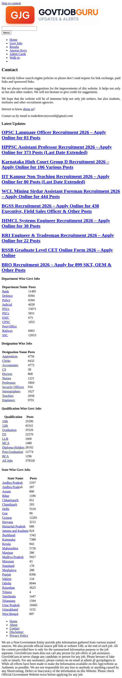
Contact (15, 628)
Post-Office (9, 326)
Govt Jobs (16, 43)
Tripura (7, 592)
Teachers (8, 395)
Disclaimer (16, 632)
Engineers (8, 400)
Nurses (6, 378)
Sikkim (6, 579)
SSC (5, 335)
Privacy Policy (19, 635)
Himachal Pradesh (13, 526)
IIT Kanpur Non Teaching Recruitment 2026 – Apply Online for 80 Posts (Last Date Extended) (56, 179)
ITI (4, 434)
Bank (5, 291)
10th (5, 421)
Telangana (8, 600)
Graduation (9, 430)
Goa (5, 513)
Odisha (6, 583)
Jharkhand (8, 535)
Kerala (6, 544)
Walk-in (15, 57)
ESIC (5, 317)
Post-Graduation (12, 452)
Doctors (7, 374)
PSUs (5, 309)
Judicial (7, 304)
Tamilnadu (9, 596)
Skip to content (11, 3)
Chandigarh (9, 504)
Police (6, 300)
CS (4, 369)
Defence (7, 295)
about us (28, 109)
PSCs (5, 313)
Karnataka (8, 539)
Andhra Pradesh (12, 482)
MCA (5, 443)
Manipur (7, 552)
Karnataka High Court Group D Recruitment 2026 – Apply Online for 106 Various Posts (55, 164)
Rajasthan (8, 587)
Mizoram (8, 561)
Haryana (7, 522)
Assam (6, 491)
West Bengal (10, 614)
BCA (5, 456)
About (14, 625)
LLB (5, 438)
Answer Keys (18, 50)
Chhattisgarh (10, 500)
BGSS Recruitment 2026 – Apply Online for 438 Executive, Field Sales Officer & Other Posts (50, 208)
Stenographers (11, 391)
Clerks (6, 360)
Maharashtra (10, 548)
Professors (9, 382)
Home (13, 39)
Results (14, 47)
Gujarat (7, 517)
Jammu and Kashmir (15, 530)
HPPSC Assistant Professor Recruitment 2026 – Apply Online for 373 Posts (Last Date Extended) (57, 149)
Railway (7, 330)
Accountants (10, 365)
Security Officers (13, 387)
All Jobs (7, 460)
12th (5, 425)
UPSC (6, 322)
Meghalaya (9, 570)
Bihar (5, 495)
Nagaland (8, 565)
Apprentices (10, 356)
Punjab (6, 574)
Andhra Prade (11, 487)
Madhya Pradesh (12, 557)
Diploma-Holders (13, 447)
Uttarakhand (10, 609)
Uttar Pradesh (11, 605)
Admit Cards (18, 54)
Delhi (5, 509)
